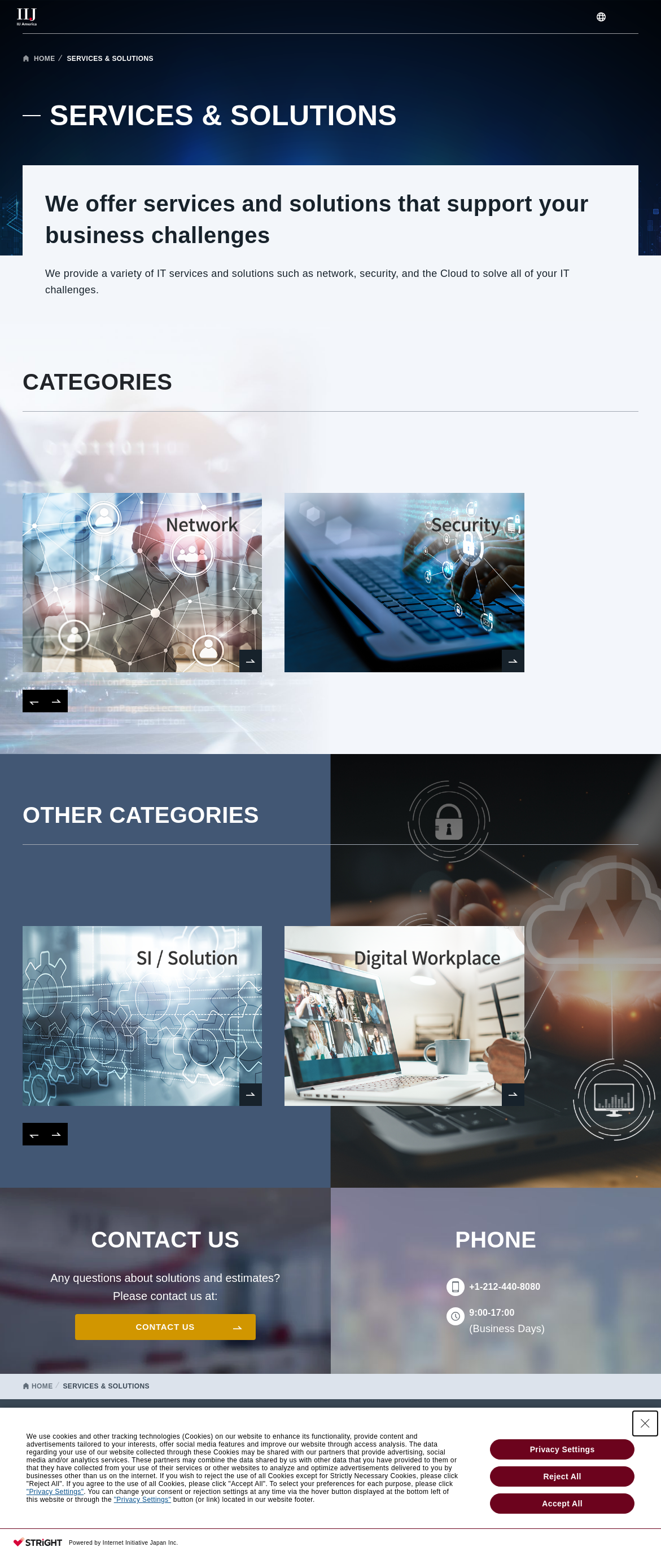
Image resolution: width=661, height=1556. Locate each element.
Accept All (562, 1503)
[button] (34, 701)
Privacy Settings (562, 1449)
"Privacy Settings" (55, 1492)
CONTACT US (165, 1327)
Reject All (562, 1476)
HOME (44, 59)
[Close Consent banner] (645, 1423)
